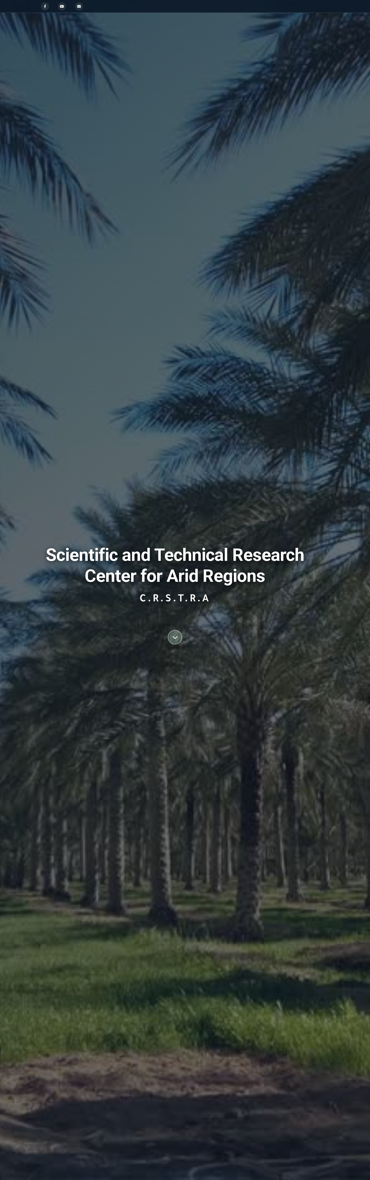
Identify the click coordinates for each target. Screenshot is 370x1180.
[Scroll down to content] (175, 637)
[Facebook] (45, 6)
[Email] (79, 6)
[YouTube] (62, 6)
